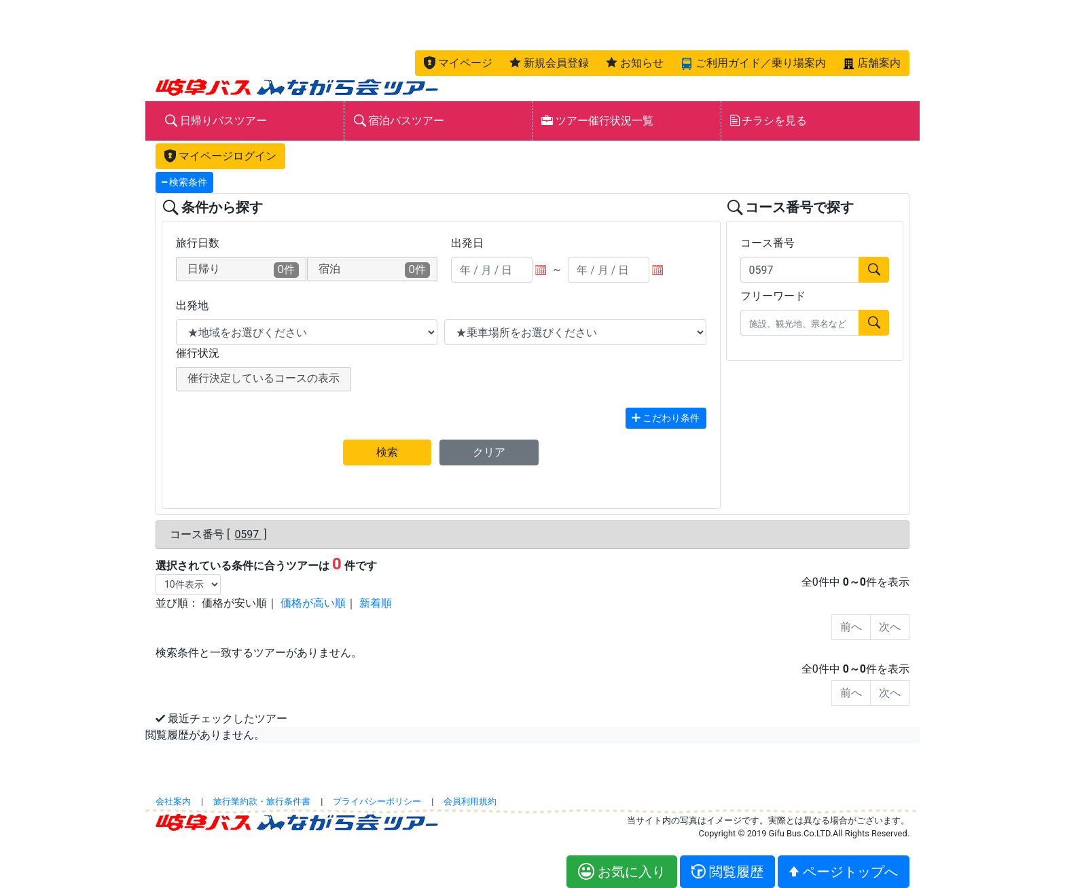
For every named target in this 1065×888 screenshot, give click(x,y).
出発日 (467, 242)
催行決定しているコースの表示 (263, 378)
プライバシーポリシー (377, 801)
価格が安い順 (234, 603)
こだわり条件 (666, 418)
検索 (387, 452)
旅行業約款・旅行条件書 (261, 801)
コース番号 (767, 242)
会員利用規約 (470, 801)
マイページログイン (220, 155)
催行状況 (197, 353)
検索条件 (184, 182)
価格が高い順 (313, 603)
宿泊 (374, 270)
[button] (458, 63)
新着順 (375, 603)
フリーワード (773, 295)
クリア (489, 452)
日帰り (243, 270)
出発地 (192, 305)
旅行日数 (197, 242)
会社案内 (173, 801)
